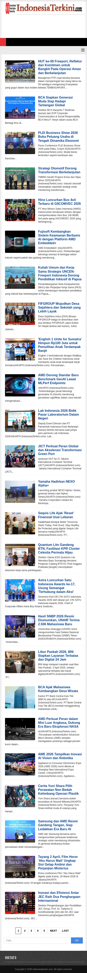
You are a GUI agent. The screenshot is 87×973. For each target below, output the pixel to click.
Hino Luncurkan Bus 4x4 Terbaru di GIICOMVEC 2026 (59, 201)
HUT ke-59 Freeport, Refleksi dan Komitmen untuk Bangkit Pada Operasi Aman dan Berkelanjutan (60, 67)
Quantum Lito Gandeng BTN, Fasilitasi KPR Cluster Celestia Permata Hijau (59, 548)
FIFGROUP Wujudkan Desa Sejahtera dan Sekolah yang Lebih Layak (59, 307)
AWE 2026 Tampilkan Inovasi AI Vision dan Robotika (60, 756)
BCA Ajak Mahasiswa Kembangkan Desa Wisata (58, 689)
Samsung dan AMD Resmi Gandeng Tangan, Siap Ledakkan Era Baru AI (58, 825)
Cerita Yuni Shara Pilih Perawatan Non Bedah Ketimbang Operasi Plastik (58, 789)
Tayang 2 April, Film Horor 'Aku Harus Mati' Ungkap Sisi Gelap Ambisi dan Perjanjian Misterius (58, 862)
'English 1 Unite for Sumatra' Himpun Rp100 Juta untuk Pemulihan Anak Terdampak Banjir (60, 345)
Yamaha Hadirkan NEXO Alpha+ (56, 483)
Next (53, 930)
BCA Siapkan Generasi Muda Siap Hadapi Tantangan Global (55, 101)
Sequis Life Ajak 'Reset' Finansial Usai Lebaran (56, 515)
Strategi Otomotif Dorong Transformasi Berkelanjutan (59, 170)
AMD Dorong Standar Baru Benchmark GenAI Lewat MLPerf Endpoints (58, 379)
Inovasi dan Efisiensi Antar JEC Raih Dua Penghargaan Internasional (59, 896)
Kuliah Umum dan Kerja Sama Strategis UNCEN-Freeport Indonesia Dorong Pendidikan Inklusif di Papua (60, 273)
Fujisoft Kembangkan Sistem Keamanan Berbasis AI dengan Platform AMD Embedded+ (59, 237)
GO (77, 940)
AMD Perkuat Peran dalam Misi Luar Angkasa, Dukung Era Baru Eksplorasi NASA (59, 722)
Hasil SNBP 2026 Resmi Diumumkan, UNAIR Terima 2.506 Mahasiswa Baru (59, 620)
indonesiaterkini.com (43, 969)
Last (65, 930)
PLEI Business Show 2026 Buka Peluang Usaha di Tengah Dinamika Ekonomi (58, 136)
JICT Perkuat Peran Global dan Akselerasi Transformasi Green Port (60, 450)
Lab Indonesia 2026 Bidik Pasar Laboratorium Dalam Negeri (58, 414)
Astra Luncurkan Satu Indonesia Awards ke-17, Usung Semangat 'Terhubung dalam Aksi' (56, 586)
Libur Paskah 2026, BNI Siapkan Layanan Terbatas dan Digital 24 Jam (58, 655)
